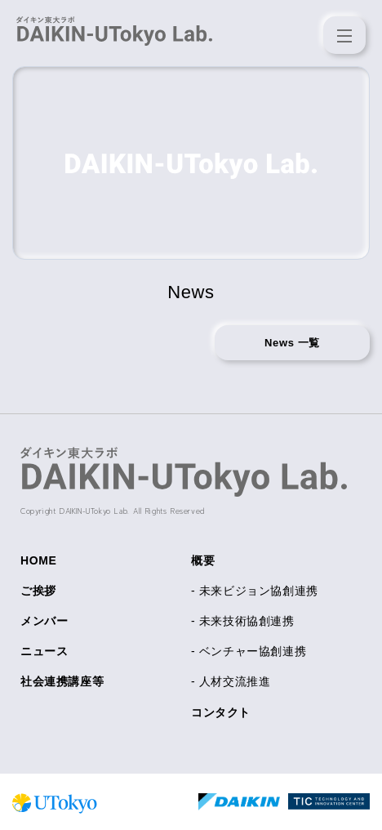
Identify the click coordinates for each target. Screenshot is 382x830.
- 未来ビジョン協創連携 (254, 590)
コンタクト (221, 712)
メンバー (44, 620)
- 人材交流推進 (230, 681)
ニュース (44, 651)
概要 (203, 560)
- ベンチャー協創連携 (248, 651)
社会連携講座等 (62, 681)
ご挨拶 (38, 590)
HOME (38, 560)
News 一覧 (292, 343)
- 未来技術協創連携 (243, 620)
